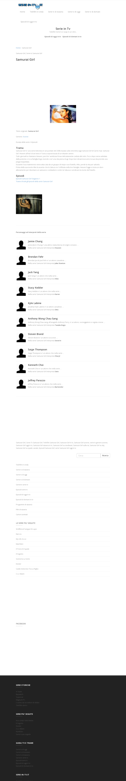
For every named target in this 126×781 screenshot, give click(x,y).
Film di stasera (21, 509)
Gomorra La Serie (23, 559)
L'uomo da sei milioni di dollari (27, 702)
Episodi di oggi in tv (29, 21)
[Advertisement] (63, 82)
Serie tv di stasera (55, 11)
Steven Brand (35, 334)
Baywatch (19, 694)
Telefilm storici (21, 705)
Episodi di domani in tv (72, 36)
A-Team (19, 691)
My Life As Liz (21, 539)
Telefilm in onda (36, 11)
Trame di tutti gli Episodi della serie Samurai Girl (34, 181)
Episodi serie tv (22, 489)
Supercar (19, 697)
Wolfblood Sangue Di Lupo (26, 529)
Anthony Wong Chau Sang (43, 318)
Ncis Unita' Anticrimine (24, 720)
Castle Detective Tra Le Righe (27, 569)
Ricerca (105, 455)
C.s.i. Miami (20, 574)
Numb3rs (19, 731)
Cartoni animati (22, 514)
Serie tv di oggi (74, 11)
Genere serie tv (22, 484)
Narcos (18, 534)
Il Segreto (19, 554)
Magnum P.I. (20, 700)
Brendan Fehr (35, 256)
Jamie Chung (35, 241)
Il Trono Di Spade (22, 549)
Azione (25, 136)
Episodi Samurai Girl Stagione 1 (28, 178)
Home (22, 11)
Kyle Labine (34, 303)
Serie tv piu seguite (23, 734)
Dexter (18, 564)
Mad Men (19, 544)
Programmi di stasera (24, 504)
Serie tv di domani (92, 11)
